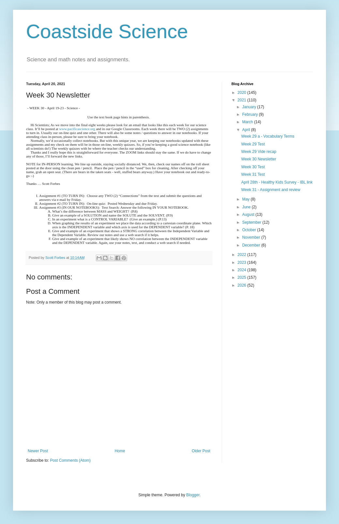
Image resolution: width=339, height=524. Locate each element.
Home (120, 451)
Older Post (201, 451)
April (246, 129)
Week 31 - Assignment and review (270, 189)
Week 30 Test (253, 167)
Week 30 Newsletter (258, 159)
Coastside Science (107, 31)
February (250, 114)
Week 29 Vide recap (258, 151)
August (249, 214)
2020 (242, 92)
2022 (242, 254)
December (251, 245)
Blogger (192, 495)
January (249, 107)
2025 (242, 277)
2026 (242, 285)
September (252, 222)
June (247, 207)
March (248, 122)
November (251, 237)
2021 (242, 100)
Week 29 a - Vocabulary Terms (267, 136)
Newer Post (38, 451)
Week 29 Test (253, 144)
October (249, 230)
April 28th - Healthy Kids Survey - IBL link (277, 182)
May (246, 199)
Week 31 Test (253, 174)
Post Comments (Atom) (70, 460)
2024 (242, 270)
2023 (242, 262)
